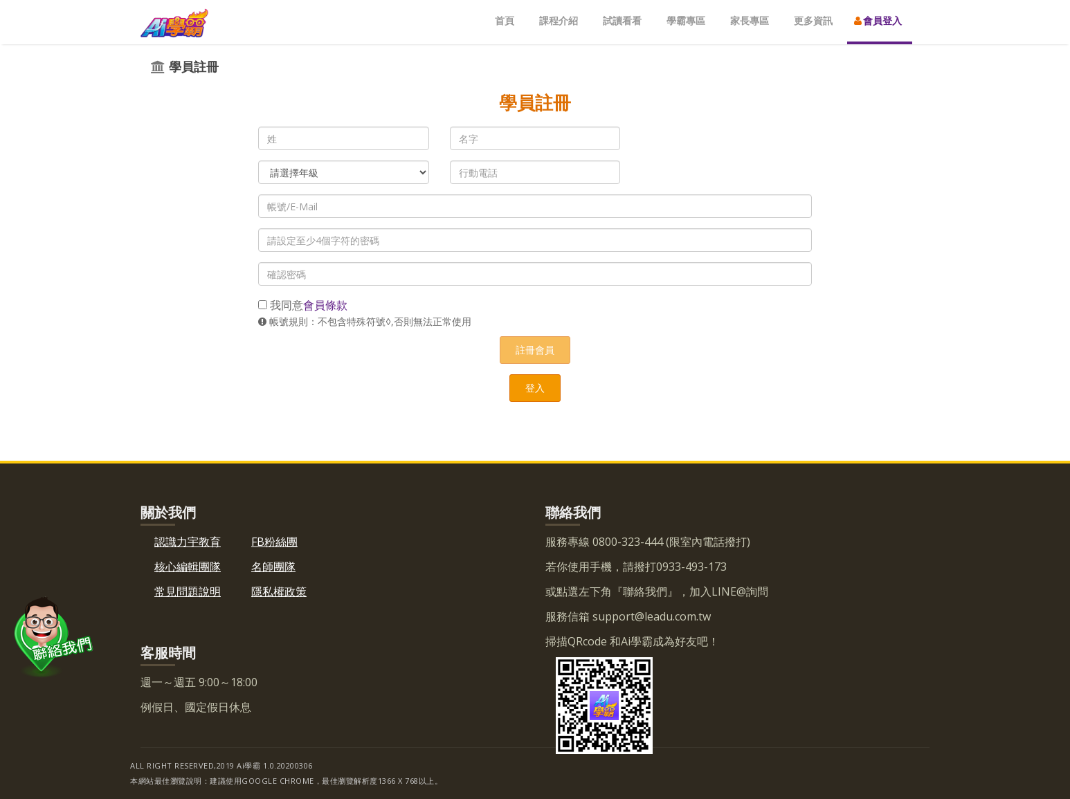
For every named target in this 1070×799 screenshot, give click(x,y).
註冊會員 (535, 349)
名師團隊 (273, 566)
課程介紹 (558, 20)
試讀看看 (622, 20)
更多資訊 (813, 20)
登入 (535, 387)
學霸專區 (686, 20)
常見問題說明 (187, 591)
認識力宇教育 (187, 541)
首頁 (504, 20)
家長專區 (749, 20)
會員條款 (325, 305)
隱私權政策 (279, 591)
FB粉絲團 (274, 541)
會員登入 (878, 20)
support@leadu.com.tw (650, 616)
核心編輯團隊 (187, 566)
